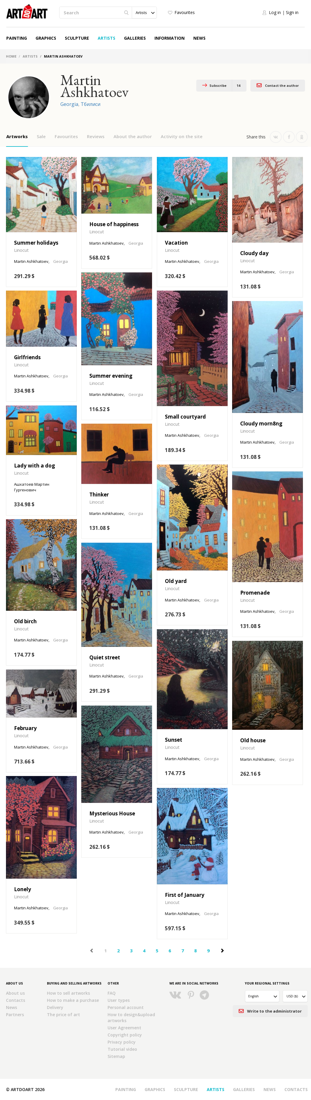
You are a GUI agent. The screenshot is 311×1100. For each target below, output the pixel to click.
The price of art (63, 1014)
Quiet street (104, 657)
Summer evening (110, 375)
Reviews (96, 136)
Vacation (176, 242)
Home (11, 56)
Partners (15, 1014)
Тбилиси (90, 104)
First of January (184, 894)
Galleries (135, 38)
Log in (275, 12)
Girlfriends (27, 357)
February (25, 728)
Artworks (17, 136)
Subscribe (221, 86)
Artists (106, 38)
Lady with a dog (34, 465)
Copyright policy (125, 1035)
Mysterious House (112, 813)
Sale (41, 136)
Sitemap (116, 1056)
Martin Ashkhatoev (31, 261)
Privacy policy (122, 1042)
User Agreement (124, 1027)
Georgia (69, 104)
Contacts (15, 1000)
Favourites (184, 12)
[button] (144, 12)
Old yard (176, 581)
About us (15, 993)
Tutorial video (122, 1049)
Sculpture (77, 38)
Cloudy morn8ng (261, 423)
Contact (278, 85)
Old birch (25, 621)
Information (169, 38)
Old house (253, 740)
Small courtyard (185, 416)
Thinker (99, 494)
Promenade (255, 592)
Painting (16, 38)
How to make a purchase (73, 1000)
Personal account (126, 1007)
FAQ (112, 993)
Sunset (173, 739)
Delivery (55, 1007)
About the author (133, 136)
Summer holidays (36, 242)
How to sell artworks (68, 993)
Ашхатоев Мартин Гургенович (31, 487)
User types (119, 1000)
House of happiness (114, 224)
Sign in (292, 12)
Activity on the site (182, 136)
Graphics (46, 38)
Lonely (22, 889)
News (199, 38)
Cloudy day (254, 253)
